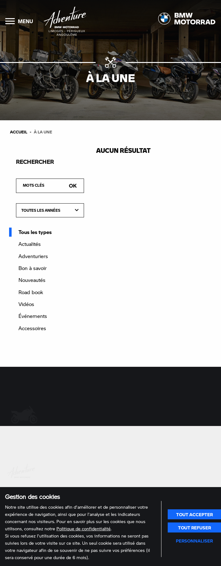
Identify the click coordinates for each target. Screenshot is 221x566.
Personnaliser (194, 540)
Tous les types (35, 232)
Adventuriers (33, 256)
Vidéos (26, 304)
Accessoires (32, 328)
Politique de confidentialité (83, 528)
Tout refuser (194, 527)
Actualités (29, 244)
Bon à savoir (32, 268)
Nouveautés (31, 280)
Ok (73, 185)
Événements (32, 316)
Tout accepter (194, 514)
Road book (30, 292)
